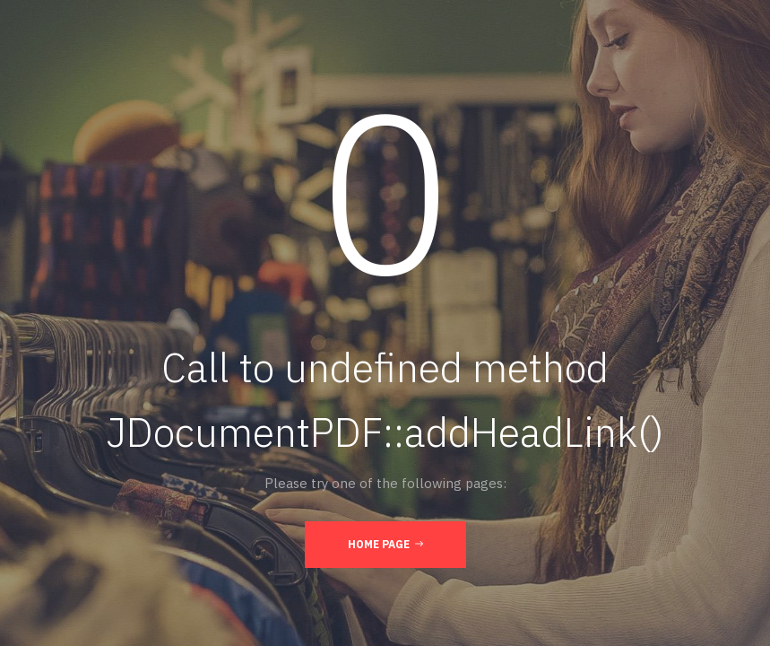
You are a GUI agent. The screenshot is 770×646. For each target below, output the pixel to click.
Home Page (385, 544)
